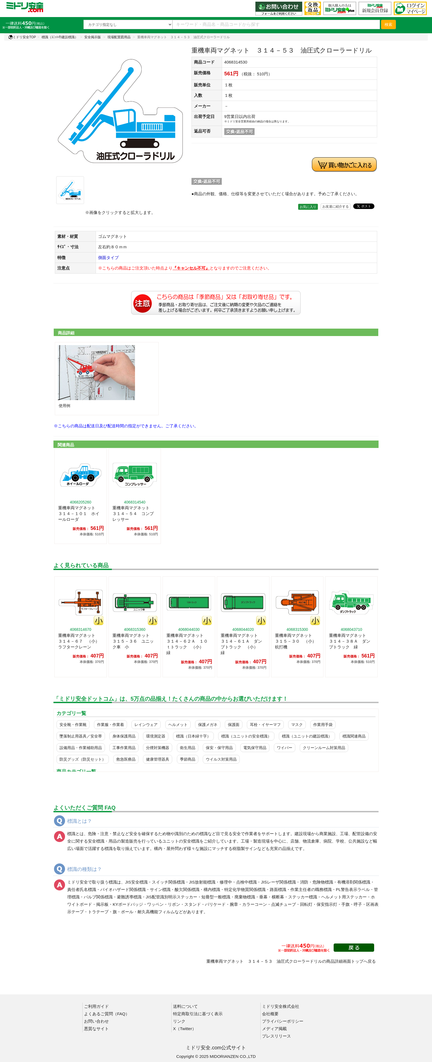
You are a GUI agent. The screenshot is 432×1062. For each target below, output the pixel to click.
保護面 (233, 724)
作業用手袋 (323, 724)
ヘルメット (178, 724)
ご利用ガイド (96, 1006)
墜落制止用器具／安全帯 (81, 736)
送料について (185, 1006)
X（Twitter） (184, 1028)
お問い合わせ (96, 1021)
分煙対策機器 (157, 747)
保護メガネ (207, 724)
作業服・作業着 (110, 724)
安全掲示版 (92, 37)
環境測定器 (155, 736)
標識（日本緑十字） (193, 736)
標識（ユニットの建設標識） (307, 736)
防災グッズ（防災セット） (83, 759)
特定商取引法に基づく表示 (198, 1013)
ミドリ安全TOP (22, 37)
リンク (179, 1021)
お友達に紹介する (335, 206)
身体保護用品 (124, 736)
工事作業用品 (124, 747)
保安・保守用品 (219, 747)
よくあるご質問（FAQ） (106, 1013)
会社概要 (270, 1013)
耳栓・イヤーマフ (265, 724)
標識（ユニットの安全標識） (246, 736)
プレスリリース (276, 1036)
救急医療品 (126, 759)
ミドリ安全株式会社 (280, 1006)
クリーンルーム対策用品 (324, 747)
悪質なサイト (96, 1028)
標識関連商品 (354, 736)
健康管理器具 (157, 759)
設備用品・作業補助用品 (81, 747)
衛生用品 (187, 747)
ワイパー (284, 747)
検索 (388, 24)
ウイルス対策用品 (221, 759)
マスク (297, 724)
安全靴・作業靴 (73, 724)
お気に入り (308, 207)
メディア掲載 (274, 1028)
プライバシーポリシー (282, 1021)
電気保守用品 (254, 747)
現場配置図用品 (119, 37)
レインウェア (146, 724)
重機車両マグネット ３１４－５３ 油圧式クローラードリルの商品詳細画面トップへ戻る (291, 961)
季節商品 (187, 759)
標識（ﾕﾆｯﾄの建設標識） (60, 37)
